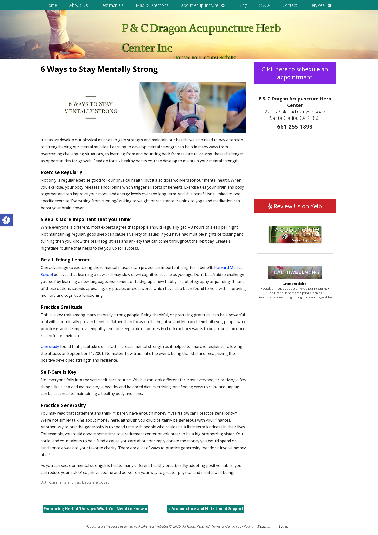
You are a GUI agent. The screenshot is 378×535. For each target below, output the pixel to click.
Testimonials (112, 5)
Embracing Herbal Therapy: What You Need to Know (95, 508)
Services (317, 5)
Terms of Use (221, 526)
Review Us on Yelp (295, 206)
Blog (243, 5)
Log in (283, 526)
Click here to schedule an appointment (295, 73)
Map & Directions (152, 5)
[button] (6, 220)
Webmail (263, 526)
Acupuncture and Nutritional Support (205, 508)
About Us (78, 5)
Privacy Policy (242, 526)
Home (51, 5)
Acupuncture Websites (102, 526)
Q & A (264, 5)
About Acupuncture (199, 5)
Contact (290, 5)
